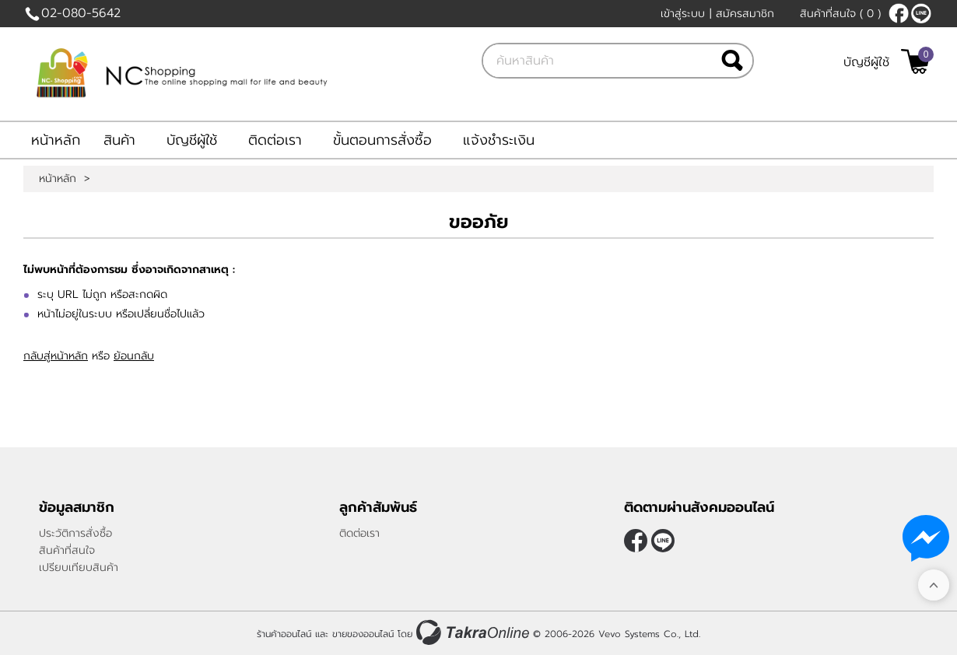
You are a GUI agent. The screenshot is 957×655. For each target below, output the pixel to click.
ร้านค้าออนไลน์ (284, 634)
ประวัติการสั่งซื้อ (75, 533)
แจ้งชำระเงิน (499, 140)
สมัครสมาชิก (745, 13)
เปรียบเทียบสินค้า (78, 567)
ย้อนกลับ (134, 356)
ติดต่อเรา (275, 140)
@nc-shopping (921, 13)
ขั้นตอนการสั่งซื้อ (382, 140)
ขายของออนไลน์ (363, 634)
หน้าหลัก (55, 140)
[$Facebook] (899, 13)
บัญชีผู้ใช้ (866, 62)
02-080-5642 (81, 13)
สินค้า (119, 140)
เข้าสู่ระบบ (683, 13)
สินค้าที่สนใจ (840, 13)
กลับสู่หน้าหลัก (55, 356)
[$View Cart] (915, 61)
